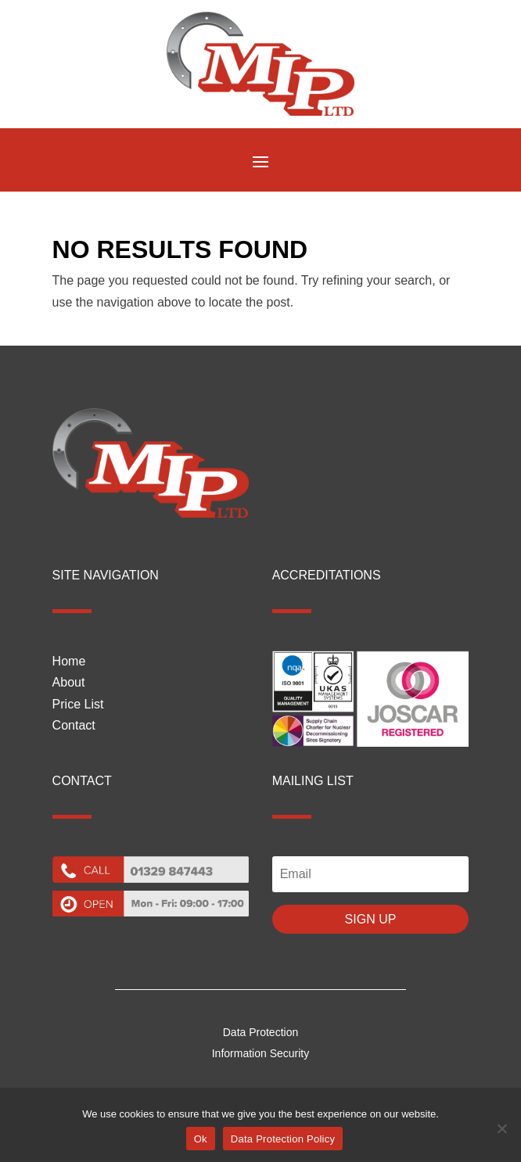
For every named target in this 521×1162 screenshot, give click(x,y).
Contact (73, 725)
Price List (78, 704)
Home (69, 661)
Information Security (261, 1053)
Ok (200, 1139)
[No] (501, 1128)
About (68, 682)
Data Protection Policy (283, 1139)
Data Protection (261, 1032)
